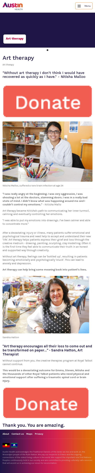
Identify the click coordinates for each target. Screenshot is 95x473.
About (6, 433)
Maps (29, 433)
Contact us (17, 433)
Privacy (39, 433)
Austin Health (13, 6)
